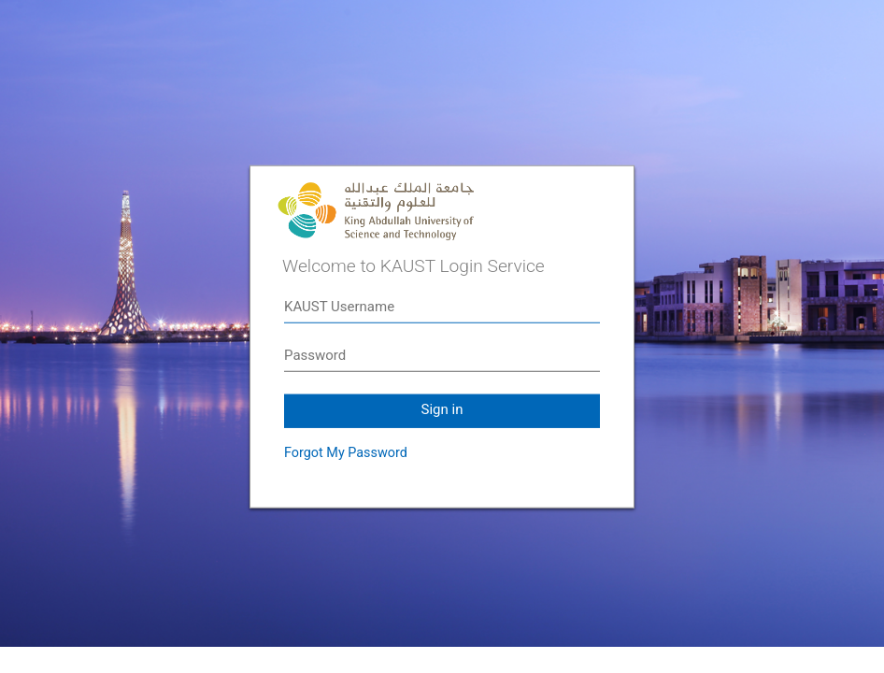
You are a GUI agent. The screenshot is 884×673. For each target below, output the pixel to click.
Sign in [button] (442, 409)
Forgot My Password (345, 453)
